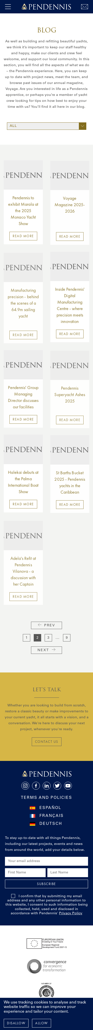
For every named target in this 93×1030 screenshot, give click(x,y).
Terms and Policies (46, 798)
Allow (41, 1023)
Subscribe (46, 884)
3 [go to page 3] (48, 638)
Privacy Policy (70, 913)
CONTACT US (46, 741)
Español (50, 808)
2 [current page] (37, 638)
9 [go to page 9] (67, 638)
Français (51, 816)
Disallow (16, 1023)
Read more (23, 240)
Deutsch (50, 824)
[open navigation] (8, 6)
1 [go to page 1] (27, 638)
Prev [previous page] (46, 625)
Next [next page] (46, 650)
